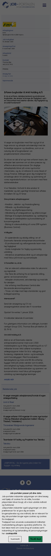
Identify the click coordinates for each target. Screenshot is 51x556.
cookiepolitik (11, 533)
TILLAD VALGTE (15, 539)
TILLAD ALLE (35, 539)
